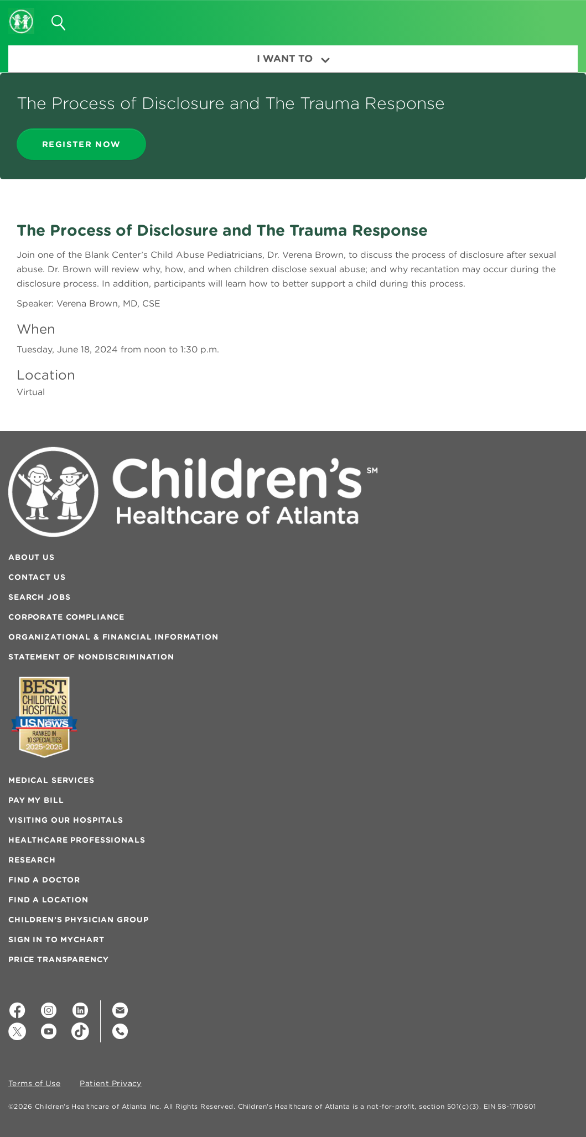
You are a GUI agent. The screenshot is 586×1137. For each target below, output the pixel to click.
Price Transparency (58, 959)
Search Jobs (39, 597)
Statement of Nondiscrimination (91, 657)
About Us (31, 557)
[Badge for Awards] (44, 717)
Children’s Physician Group (78, 920)
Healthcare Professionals (77, 840)
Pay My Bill (36, 800)
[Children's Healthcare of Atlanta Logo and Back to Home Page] (21, 14)
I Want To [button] (293, 58)
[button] (556, 18)
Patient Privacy (111, 1083)
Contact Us (37, 577)
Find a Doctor (44, 880)
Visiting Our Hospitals (65, 820)
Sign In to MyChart (56, 939)
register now (81, 144)
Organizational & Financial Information (113, 637)
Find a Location (48, 900)
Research (32, 860)
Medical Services (51, 780)
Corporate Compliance (66, 617)
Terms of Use (34, 1083)
